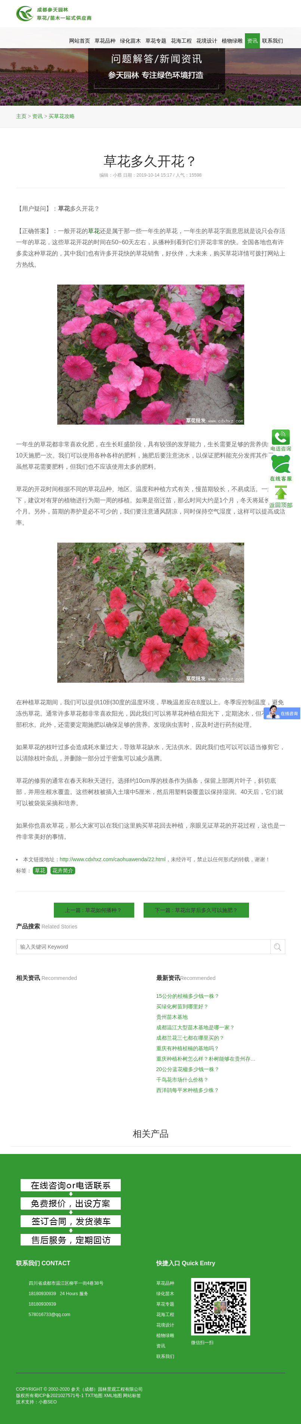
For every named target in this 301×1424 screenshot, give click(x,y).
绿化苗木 (130, 41)
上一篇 (94, 910)
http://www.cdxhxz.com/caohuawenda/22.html (113, 859)
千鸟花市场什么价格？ (182, 1080)
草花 (40, 871)
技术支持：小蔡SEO (36, 1402)
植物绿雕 (232, 41)
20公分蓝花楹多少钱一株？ (188, 1069)
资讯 (252, 41)
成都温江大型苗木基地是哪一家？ (195, 1027)
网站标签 (132, 1395)
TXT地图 (93, 1395)
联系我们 (272, 41)
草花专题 (155, 41)
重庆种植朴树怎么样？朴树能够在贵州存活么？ (207, 1059)
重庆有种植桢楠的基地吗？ (187, 1048)
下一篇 (196, 910)
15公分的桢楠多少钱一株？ (188, 996)
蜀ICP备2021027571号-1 (59, 1395)
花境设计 (206, 41)
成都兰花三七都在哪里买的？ (190, 1038)
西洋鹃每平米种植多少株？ (187, 1090)
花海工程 (181, 41)
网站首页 (79, 41)
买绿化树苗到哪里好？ (182, 1006)
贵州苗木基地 (172, 1017)
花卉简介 (62, 871)
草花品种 (105, 41)
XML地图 (113, 1395)
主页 (21, 116)
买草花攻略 (62, 116)
